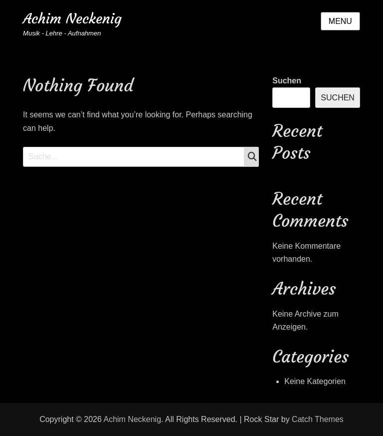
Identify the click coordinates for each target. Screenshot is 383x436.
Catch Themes (318, 419)
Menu (340, 21)
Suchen (286, 80)
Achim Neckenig (72, 18)
